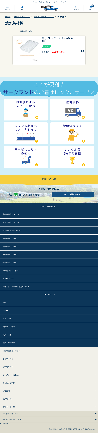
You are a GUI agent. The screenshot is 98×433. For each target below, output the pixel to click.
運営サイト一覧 (9, 407)
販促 (4, 302)
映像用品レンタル (10, 246)
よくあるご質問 (9, 383)
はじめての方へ (9, 359)
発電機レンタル (9, 279)
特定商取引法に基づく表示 (12, 419)
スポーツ (6, 311)
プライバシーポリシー (10, 414)
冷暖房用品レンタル (11, 271)
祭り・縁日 (7, 319)
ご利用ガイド (8, 367)
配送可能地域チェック (11, 351)
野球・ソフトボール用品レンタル (16, 287)
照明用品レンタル (10, 254)
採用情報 (5, 423)
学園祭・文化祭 (9, 327)
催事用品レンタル (10, 262)
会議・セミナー (9, 343)
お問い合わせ (75, 195)
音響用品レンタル (10, 238)
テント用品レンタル (11, 222)
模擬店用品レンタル (22, 17)
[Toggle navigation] (7, 8)
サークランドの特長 (11, 375)
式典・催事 (7, 335)
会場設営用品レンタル (11, 230)
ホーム (7, 17)
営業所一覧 (7, 399)
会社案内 (6, 391)
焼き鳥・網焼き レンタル (44, 17)
